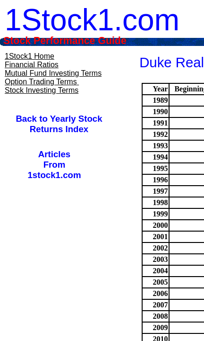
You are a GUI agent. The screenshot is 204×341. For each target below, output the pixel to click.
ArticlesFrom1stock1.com (54, 164)
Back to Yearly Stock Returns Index (59, 124)
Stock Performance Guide (77, 40)
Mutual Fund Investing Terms (53, 73)
